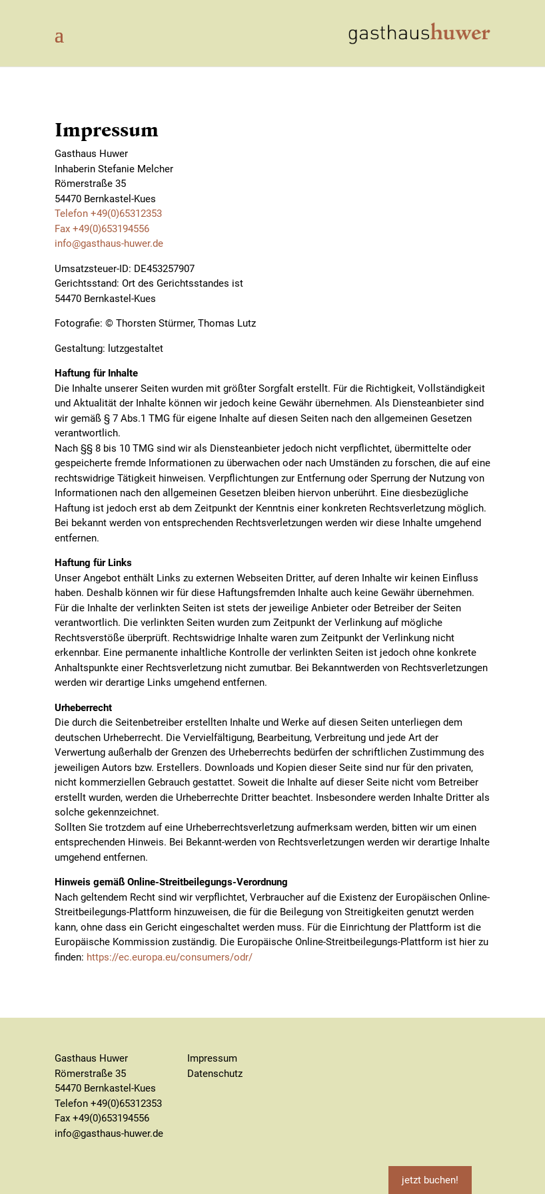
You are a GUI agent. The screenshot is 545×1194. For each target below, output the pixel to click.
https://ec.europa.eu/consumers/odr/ (170, 957)
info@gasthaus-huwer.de (109, 243)
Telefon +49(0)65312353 (108, 214)
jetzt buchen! (430, 1180)
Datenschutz (215, 1074)
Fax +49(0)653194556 (102, 229)
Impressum (212, 1058)
